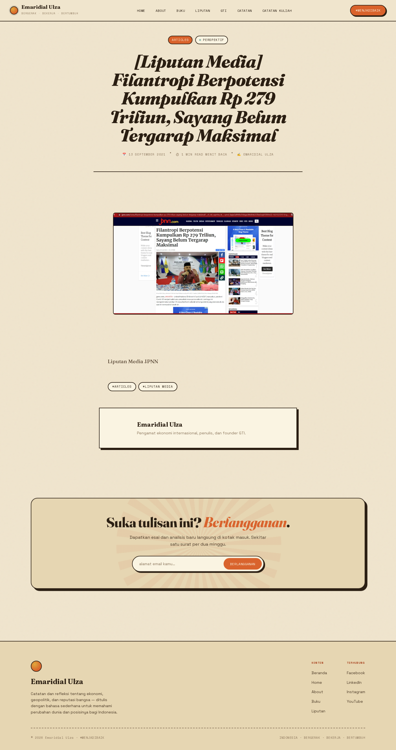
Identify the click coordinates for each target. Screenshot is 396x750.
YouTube (355, 701)
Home (141, 10)
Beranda (319, 672)
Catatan (244, 10)
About (161, 10)
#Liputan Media (158, 386)
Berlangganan (242, 566)
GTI (224, 10)
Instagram (356, 691)
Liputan (202, 10)
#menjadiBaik (368, 10)
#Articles (122, 386)
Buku (181, 10)
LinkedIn (354, 682)
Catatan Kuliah (277, 10)
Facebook (356, 672)
